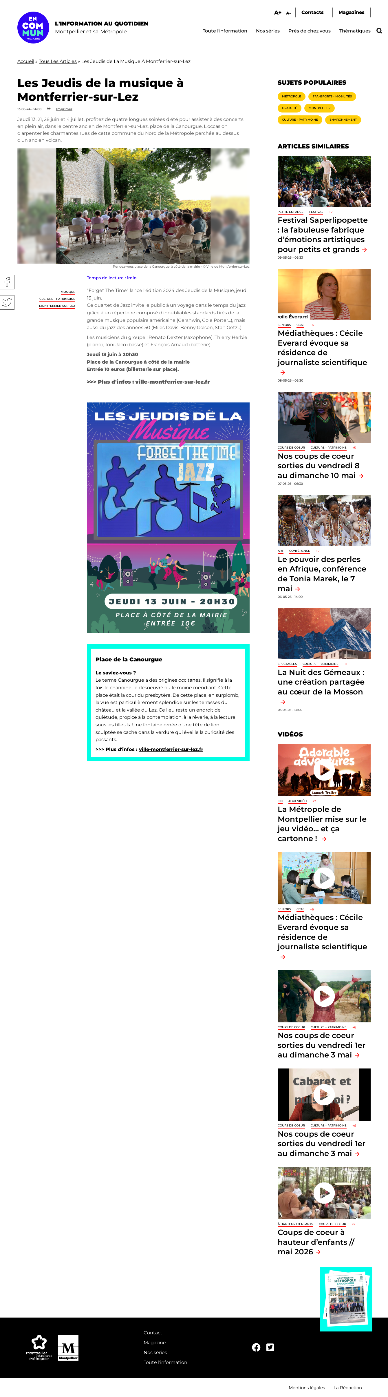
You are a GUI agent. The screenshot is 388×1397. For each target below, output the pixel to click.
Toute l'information (225, 31)
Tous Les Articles (58, 61)
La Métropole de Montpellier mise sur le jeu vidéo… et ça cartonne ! (322, 824)
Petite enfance (290, 211)
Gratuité (289, 108)
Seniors (284, 324)
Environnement (343, 119)
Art (280, 550)
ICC (280, 801)
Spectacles (287, 663)
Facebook (7, 282)
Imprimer (64, 109)
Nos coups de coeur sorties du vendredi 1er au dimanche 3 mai (321, 1045)
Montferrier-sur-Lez (57, 305)
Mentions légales (307, 1387)
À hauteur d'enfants (295, 1224)
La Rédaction (348, 1387)
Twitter (7, 302)
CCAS (300, 324)
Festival (316, 211)
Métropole (291, 96)
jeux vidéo (297, 801)
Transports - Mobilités (332, 96)
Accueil (25, 61)
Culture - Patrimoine (57, 298)
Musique (68, 291)
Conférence (299, 550)
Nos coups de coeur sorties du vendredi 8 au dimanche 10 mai (319, 465)
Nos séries (268, 31)
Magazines (351, 12)
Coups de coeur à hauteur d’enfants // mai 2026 (316, 1242)
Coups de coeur (291, 447)
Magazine (155, 1342)
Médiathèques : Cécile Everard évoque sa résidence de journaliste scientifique (322, 348)
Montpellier (319, 108)
